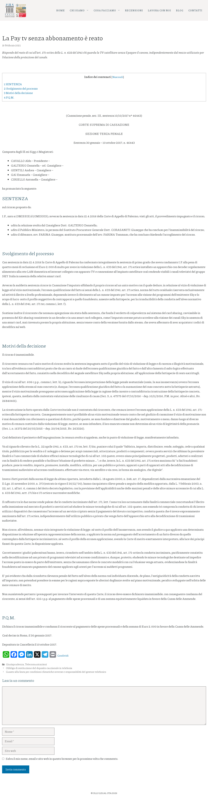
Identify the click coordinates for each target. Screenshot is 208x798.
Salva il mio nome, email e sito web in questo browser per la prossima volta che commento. (62, 759)
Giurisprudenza (15, 664)
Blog (179, 10)
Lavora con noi (159, 10)
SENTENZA (13, 84)
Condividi (63, 655)
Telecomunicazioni (36, 664)
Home (60, 10)
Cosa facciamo (108, 10)
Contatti (195, 10)
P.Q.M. (9, 97)
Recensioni (134, 10)
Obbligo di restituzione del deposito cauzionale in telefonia (39, 668)
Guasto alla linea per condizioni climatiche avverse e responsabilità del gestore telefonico (56, 672)
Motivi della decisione (18, 93)
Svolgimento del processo (21, 88)
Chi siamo (80, 10)
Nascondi (117, 77)
